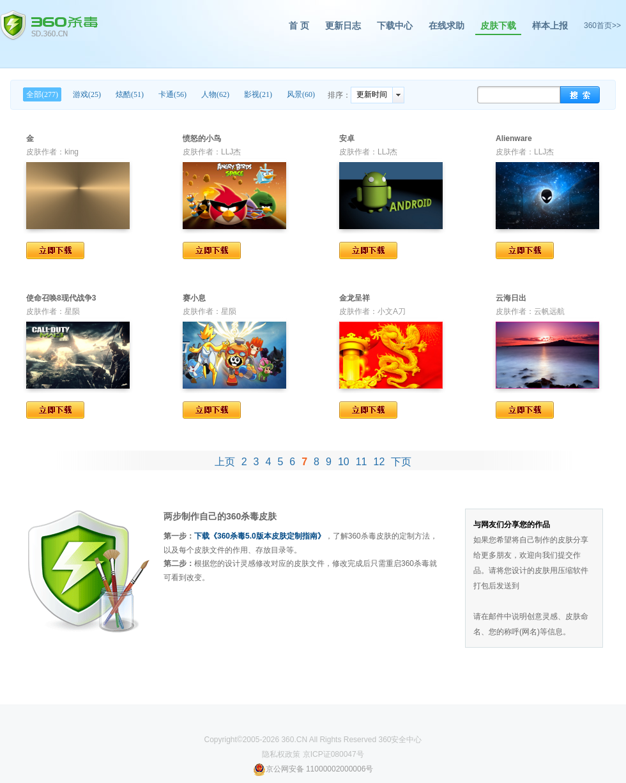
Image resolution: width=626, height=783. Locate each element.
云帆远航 (549, 311)
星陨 (72, 311)
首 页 (299, 25)
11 (361, 461)
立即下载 (55, 250)
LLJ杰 (231, 151)
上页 (225, 461)
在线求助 (446, 25)
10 (343, 461)
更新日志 (343, 25)
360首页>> (602, 25)
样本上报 (550, 25)
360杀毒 (49, 25)
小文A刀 (392, 311)
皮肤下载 (498, 25)
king (72, 151)
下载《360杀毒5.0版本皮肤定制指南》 (259, 536)
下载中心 (395, 25)
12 (379, 461)
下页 (401, 461)
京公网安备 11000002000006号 (313, 768)
